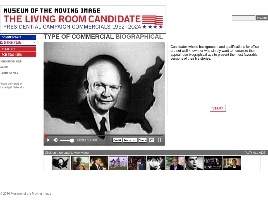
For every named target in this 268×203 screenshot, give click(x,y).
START (217, 108)
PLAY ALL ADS (255, 152)
